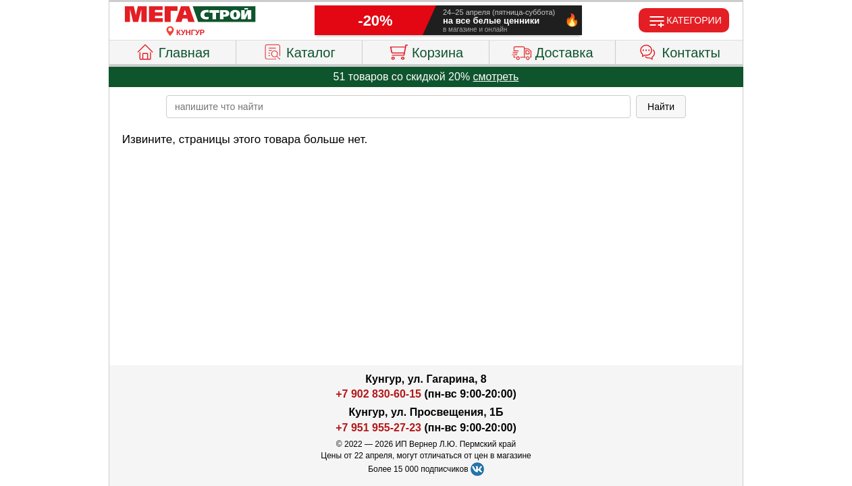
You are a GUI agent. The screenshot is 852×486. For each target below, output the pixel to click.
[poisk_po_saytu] (398, 106)
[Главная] (190, 15)
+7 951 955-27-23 (378, 427)
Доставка (552, 50)
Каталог (299, 50)
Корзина (425, 50)
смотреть (496, 76)
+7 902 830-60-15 (378, 394)
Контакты (679, 50)
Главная (172, 50)
